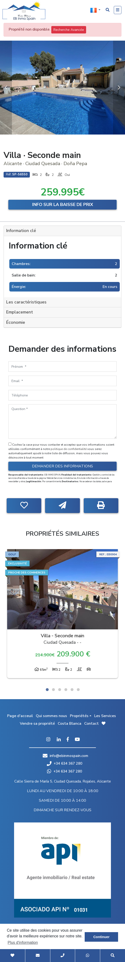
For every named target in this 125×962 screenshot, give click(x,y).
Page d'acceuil (20, 716)
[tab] (62, 231)
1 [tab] (47, 689)
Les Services (105, 716)
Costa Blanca (69, 723)
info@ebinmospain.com (69, 755)
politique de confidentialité (69, 449)
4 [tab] (65, 689)
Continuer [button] (101, 937)
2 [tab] (53, 689)
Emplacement (19, 312)
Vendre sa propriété (37, 723)
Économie (15, 322)
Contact (91, 723)
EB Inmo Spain (23, 10)
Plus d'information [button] (23, 942)
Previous (6, 88)
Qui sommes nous (51, 716)
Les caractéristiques (26, 302)
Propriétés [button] (79, 716)
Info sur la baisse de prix (62, 204)
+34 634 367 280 (64, 763)
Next (119, 88)
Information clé (21, 230)
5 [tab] (72, 689)
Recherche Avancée (68, 29)
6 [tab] (78, 689)
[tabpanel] (62, 615)
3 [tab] (59, 689)
